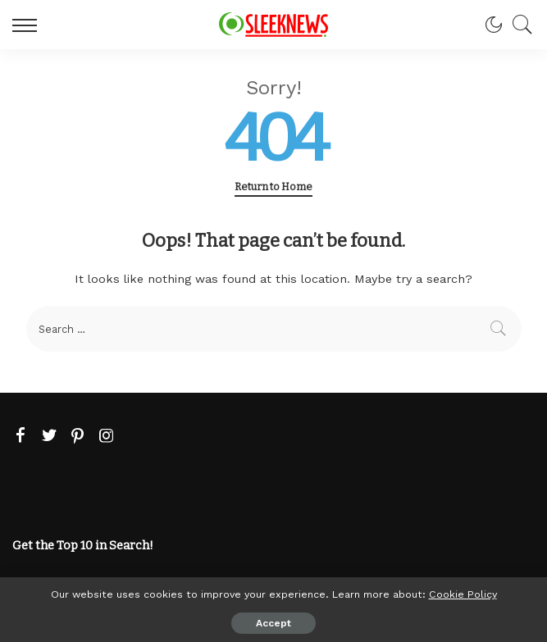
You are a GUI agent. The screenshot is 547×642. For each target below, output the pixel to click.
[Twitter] (49, 436)
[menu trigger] (28, 24)
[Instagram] (106, 436)
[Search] (518, 24)
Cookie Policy (463, 594)
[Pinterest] (78, 436)
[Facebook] (20, 436)
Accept (273, 623)
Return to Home (273, 186)
